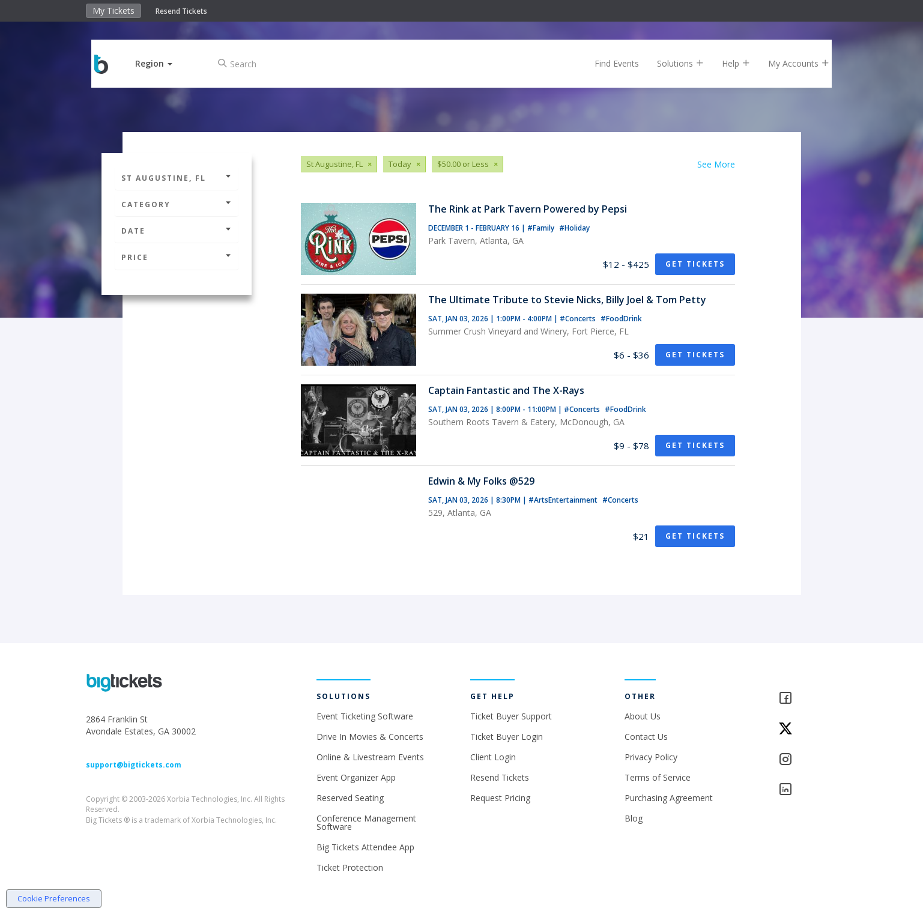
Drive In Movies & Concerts (369, 736)
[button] (162, 63)
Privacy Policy (651, 757)
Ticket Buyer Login (506, 736)
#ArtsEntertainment (563, 500)
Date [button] (176, 231)
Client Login (493, 757)
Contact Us (646, 736)
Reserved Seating (350, 798)
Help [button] (727, 63)
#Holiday (574, 228)
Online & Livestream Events (370, 757)
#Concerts (579, 318)
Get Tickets (695, 264)
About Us (643, 716)
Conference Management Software (366, 822)
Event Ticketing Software (364, 716)
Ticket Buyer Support (511, 716)
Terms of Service (658, 777)
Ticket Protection (349, 867)
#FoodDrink (621, 318)
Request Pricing (500, 798)
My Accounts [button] (789, 63)
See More (716, 164)
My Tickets (113, 10)
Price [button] (176, 257)
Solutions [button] (671, 63)
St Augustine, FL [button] (176, 178)
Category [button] (176, 204)
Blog (634, 818)
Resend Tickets (181, 11)
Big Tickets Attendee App (365, 847)
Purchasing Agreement (669, 798)
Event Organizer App (356, 777)
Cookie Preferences (53, 898)
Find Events (608, 63)
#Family (541, 228)
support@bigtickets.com (133, 765)
